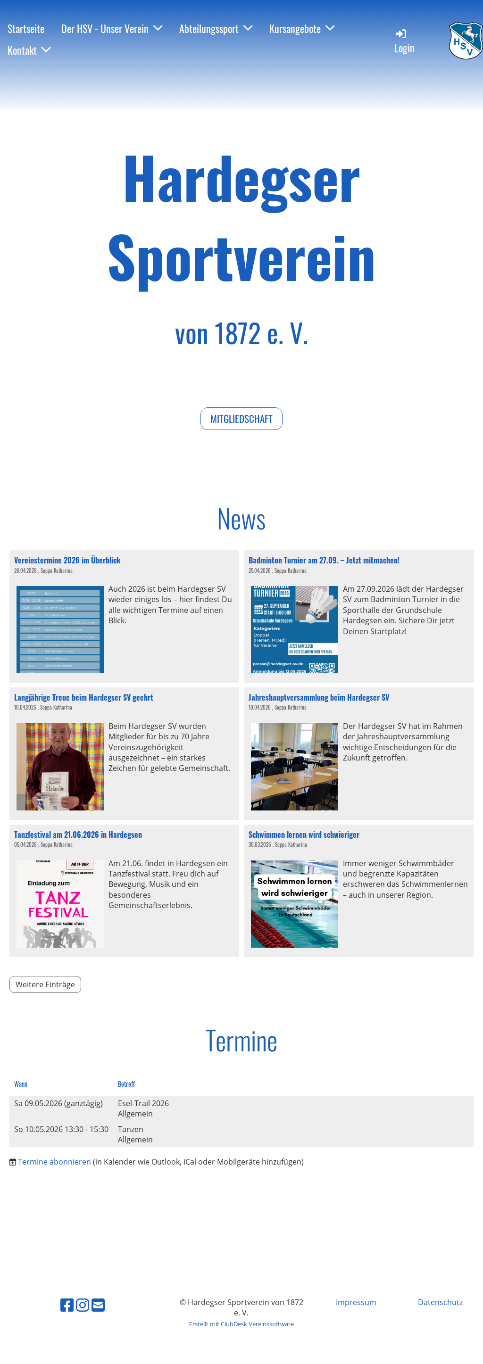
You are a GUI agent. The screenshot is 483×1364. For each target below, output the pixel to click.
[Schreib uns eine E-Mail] (98, 1305)
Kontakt (29, 50)
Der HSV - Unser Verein (111, 28)
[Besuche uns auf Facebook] (67, 1305)
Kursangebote (301, 28)
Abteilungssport (215, 28)
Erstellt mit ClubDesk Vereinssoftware (241, 1324)
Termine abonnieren (54, 1162)
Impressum (356, 1302)
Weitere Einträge (45, 984)
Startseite (26, 28)
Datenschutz (440, 1302)
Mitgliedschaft (241, 418)
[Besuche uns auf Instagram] (82, 1305)
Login (404, 41)
